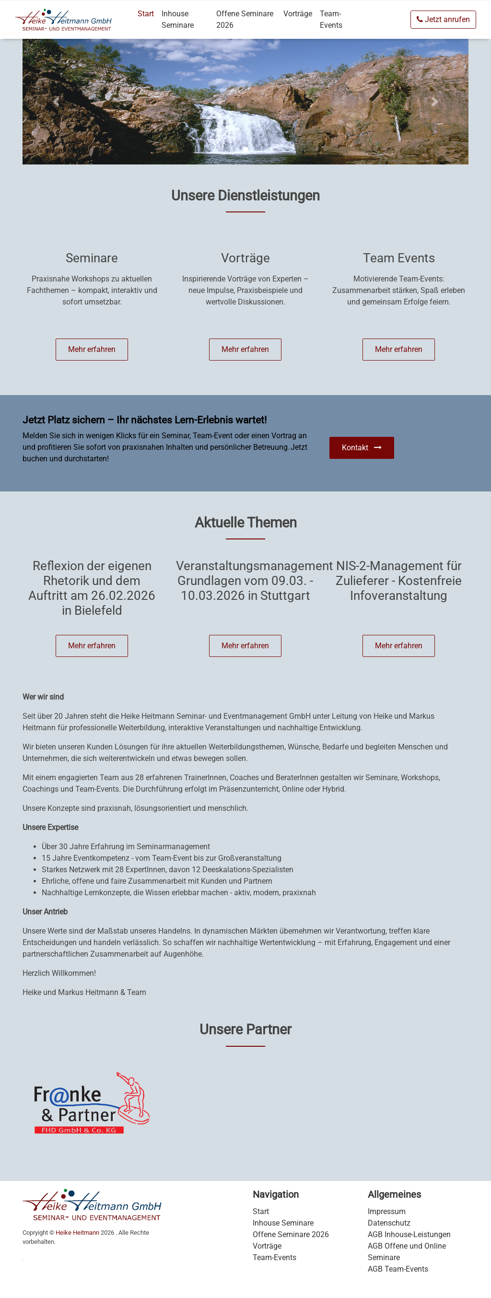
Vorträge (297, 13)
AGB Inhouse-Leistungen (409, 1234)
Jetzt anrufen (443, 19)
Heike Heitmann (77, 1232)
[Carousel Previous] (56, 101)
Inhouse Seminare (178, 19)
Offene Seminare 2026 (244, 19)
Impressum (387, 1211)
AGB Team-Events (398, 1269)
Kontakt (362, 447)
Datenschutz (389, 1223)
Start (146, 13)
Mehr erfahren (92, 349)
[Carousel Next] (435, 101)
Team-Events (331, 19)
